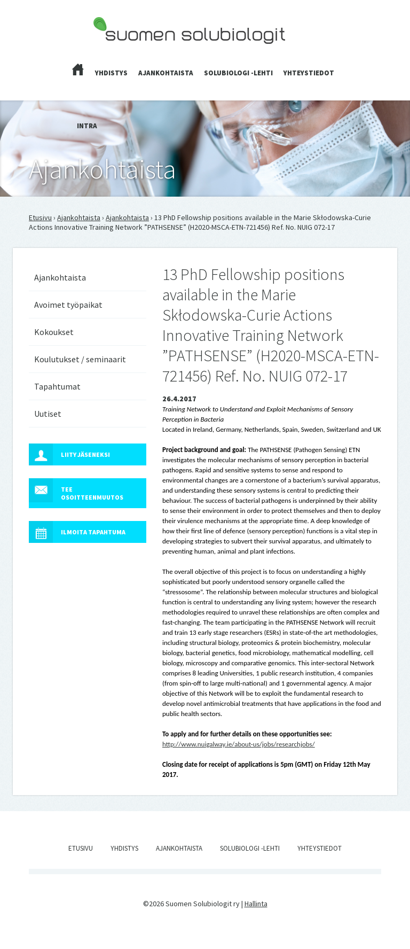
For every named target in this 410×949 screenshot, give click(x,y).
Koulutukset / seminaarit (80, 359)
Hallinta (256, 903)
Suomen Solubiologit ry (130, 51)
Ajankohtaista (165, 72)
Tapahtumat (57, 386)
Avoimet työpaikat (68, 304)
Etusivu (40, 217)
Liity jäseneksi (69, 454)
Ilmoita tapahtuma (77, 532)
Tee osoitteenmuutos (76, 490)
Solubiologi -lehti (238, 72)
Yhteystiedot (308, 72)
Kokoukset (54, 331)
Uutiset (47, 413)
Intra (87, 125)
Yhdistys (111, 72)
